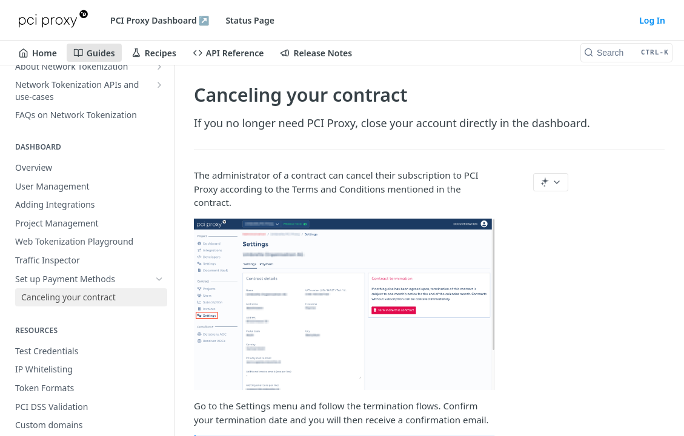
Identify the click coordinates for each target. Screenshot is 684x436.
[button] (344, 304)
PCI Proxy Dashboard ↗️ (159, 20)
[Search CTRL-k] (626, 53)
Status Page (249, 20)
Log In (652, 20)
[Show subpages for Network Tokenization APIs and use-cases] (159, 85)
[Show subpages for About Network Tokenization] (159, 66)
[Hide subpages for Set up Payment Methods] (159, 279)
